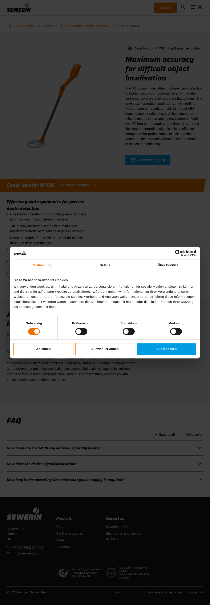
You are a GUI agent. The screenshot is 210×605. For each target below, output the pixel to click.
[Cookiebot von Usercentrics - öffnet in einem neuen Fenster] (178, 253)
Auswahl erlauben (105, 349)
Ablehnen (43, 349)
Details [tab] (105, 265)
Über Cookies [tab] (168, 265)
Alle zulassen (166, 349)
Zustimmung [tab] (42, 265)
